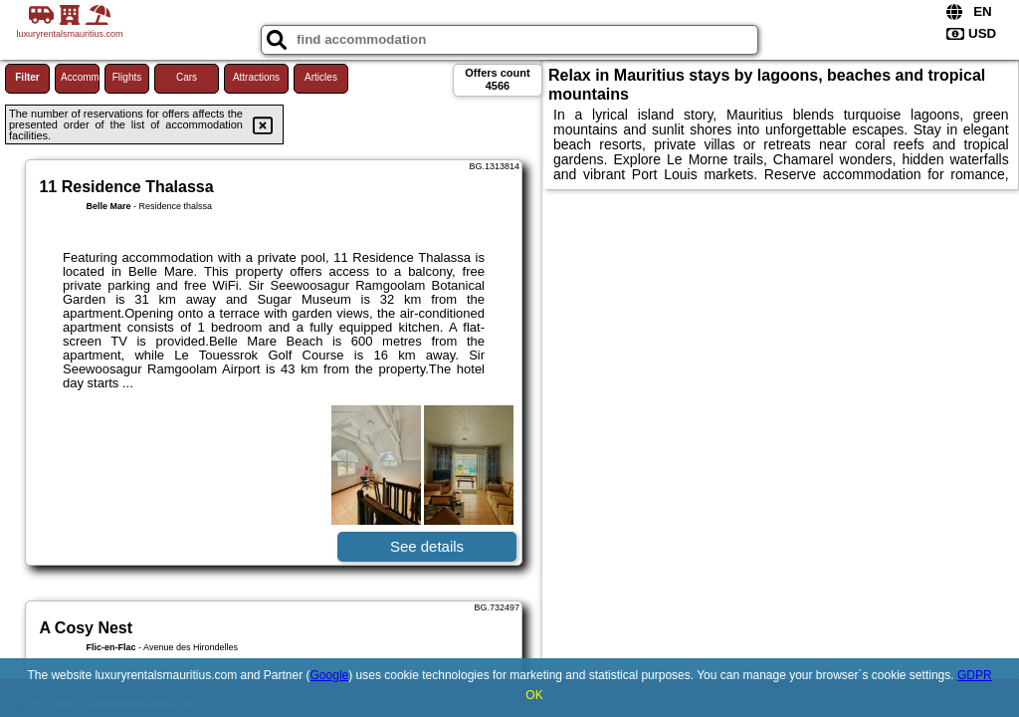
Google (329, 675)
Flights (126, 77)
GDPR (974, 675)
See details (427, 546)
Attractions (256, 77)
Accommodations (80, 77)
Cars (186, 77)
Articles (321, 77)
